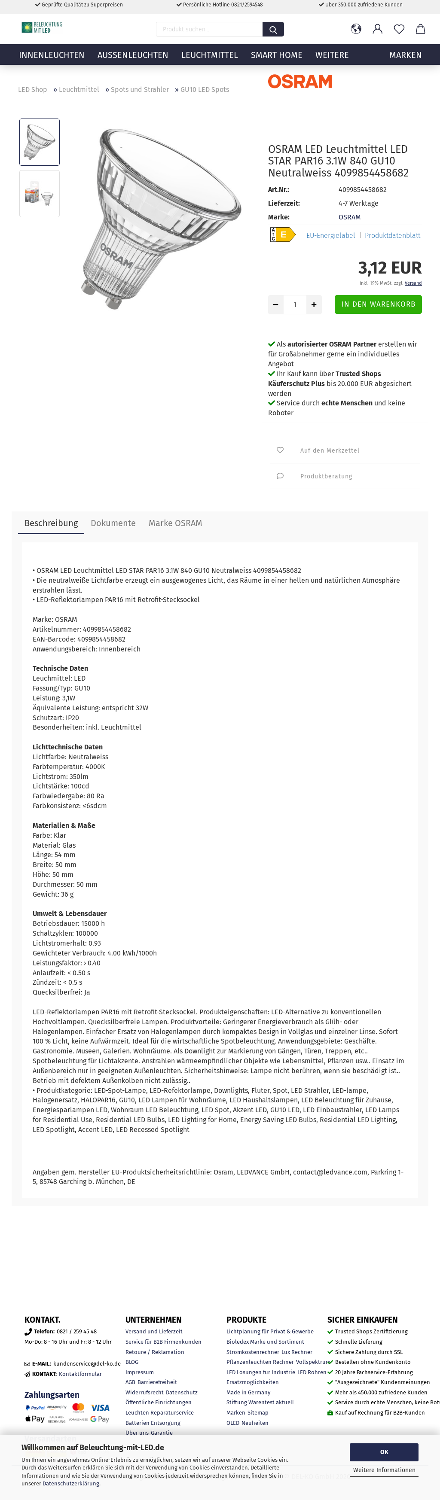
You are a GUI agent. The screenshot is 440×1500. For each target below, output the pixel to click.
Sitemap (258, 1412)
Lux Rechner (296, 1352)
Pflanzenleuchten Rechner (260, 1362)
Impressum (139, 1372)
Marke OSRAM (175, 523)
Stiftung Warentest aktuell (260, 1402)
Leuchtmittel (209, 62)
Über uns (137, 1433)
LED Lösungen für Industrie (260, 1372)
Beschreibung (51, 523)
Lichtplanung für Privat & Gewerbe (270, 1331)
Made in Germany (248, 1392)
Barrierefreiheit (157, 1382)
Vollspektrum (313, 1362)
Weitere (332, 62)
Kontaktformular (80, 1374)
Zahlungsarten (51, 1395)
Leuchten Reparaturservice (159, 1412)
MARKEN (405, 62)
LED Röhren (312, 1372)
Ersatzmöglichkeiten (252, 1382)
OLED (232, 1423)
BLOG (131, 1362)
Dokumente (113, 523)
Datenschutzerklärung (71, 1483)
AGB (130, 1382)
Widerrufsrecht (144, 1392)
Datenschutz (182, 1392)
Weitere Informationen (384, 1470)
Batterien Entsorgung (152, 1423)
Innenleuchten (52, 62)
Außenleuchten (133, 62)
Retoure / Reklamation (154, 1352)
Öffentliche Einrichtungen (158, 1402)
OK (384, 1452)
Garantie (162, 1433)
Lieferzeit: (284, 203)
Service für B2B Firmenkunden (163, 1342)
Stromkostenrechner (252, 1352)
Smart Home (276, 62)
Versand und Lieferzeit (154, 1331)
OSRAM (350, 217)
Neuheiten (255, 1423)
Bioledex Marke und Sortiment (265, 1342)
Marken (235, 1412)
